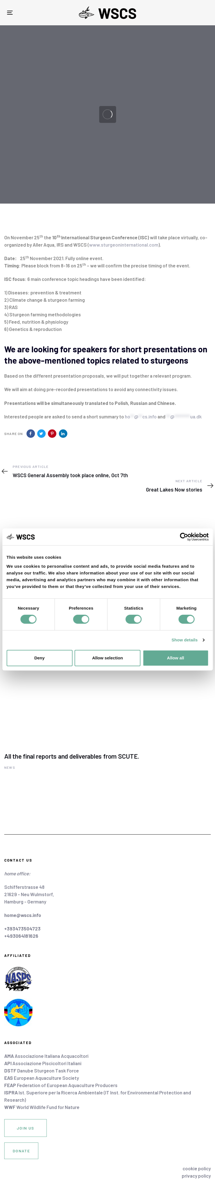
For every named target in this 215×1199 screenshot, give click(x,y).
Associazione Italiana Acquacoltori (46, 1056)
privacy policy (196, 1175)
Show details (185, 639)
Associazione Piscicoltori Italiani (42, 1063)
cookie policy (197, 1168)
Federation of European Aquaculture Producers (61, 1085)
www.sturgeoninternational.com (123, 244)
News (9, 767)
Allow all (175, 657)
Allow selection (107, 657)
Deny (39, 657)
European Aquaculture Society (41, 1078)
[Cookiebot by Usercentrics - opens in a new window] (184, 537)
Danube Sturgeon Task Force (41, 1070)
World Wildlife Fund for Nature (41, 1107)
